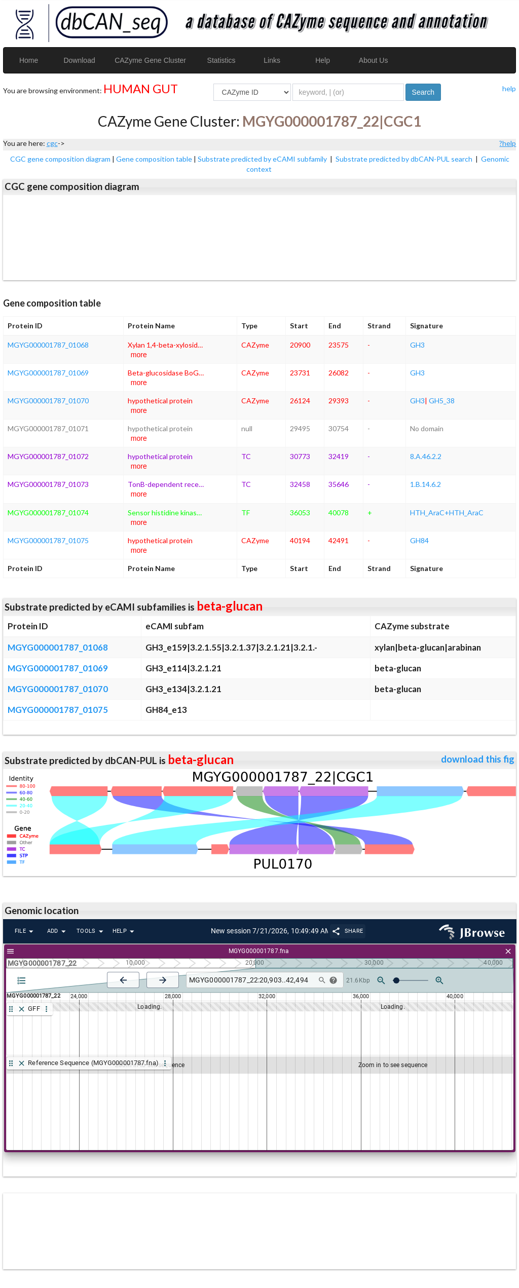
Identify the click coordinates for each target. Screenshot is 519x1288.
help (509, 88)
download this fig (477, 759)
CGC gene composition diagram (60, 159)
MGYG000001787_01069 (48, 372)
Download (79, 60)
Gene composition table (154, 159)
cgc (52, 143)
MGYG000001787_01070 (48, 400)
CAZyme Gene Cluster (150, 60)
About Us (373, 60)
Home (28, 60)
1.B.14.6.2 (425, 484)
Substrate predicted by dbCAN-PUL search (405, 159)
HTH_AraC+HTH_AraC (447, 512)
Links (272, 60)
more (139, 355)
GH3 (417, 344)
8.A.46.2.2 (425, 456)
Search (423, 92)
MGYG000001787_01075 (48, 540)
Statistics (221, 60)
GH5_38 (442, 400)
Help (322, 60)
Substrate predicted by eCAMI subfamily (263, 159)
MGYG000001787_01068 (48, 344)
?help (507, 143)
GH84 (419, 540)
